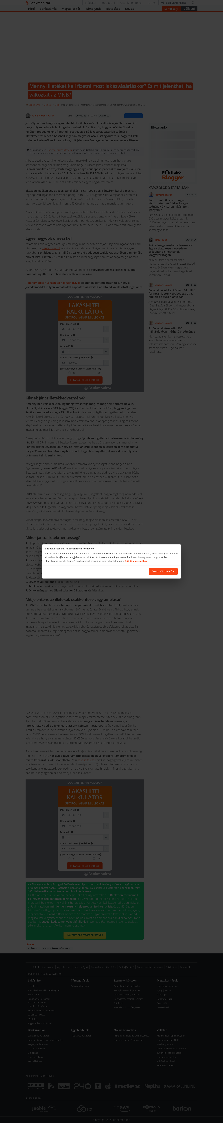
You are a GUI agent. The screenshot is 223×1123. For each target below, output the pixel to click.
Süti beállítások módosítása (129, 571)
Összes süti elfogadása (163, 571)
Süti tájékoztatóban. (136, 561)
